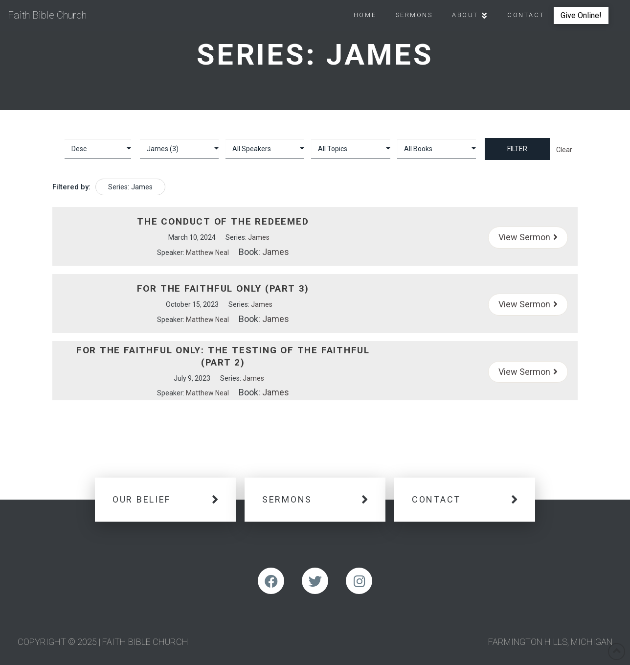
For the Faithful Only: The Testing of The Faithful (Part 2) (223, 356)
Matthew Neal (207, 252)
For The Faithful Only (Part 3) (223, 288)
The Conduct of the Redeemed (223, 221)
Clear (564, 150)
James (259, 237)
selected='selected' (179, 149)
